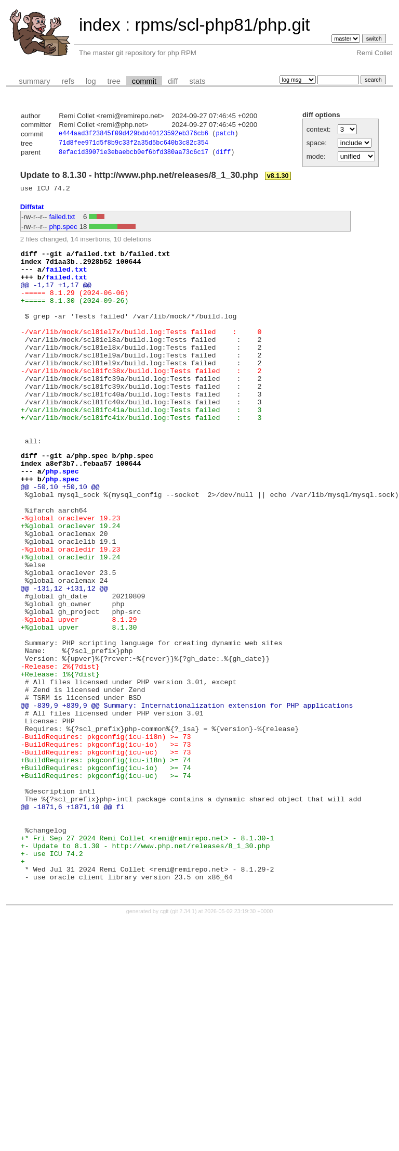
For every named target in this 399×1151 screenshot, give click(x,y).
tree (114, 81)
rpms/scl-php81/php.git (222, 24)
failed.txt (62, 221)
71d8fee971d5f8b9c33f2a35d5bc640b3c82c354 (133, 144)
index (100, 24)
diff (173, 81)
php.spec (63, 231)
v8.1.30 (278, 178)
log (91, 81)
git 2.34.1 (183, 1042)
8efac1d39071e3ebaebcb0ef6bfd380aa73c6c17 (133, 154)
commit (144, 81)
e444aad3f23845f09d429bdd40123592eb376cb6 (133, 134)
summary (34, 81)
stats (197, 81)
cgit (165, 1042)
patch (225, 134)
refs (68, 81)
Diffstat (32, 211)
